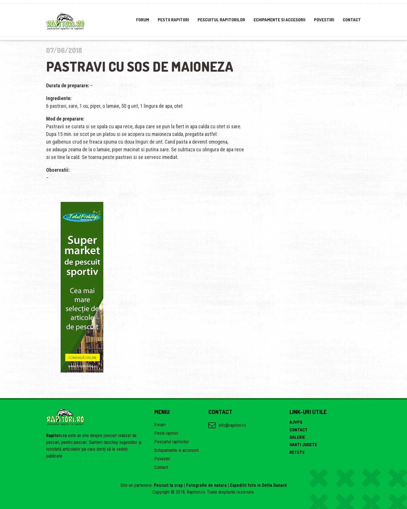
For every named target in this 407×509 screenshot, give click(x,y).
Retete (297, 452)
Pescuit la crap (168, 485)
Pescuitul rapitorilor (221, 19)
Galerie (297, 437)
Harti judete (303, 444)
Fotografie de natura (206, 485)
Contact (352, 19)
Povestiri (324, 19)
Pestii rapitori (173, 19)
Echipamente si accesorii (279, 19)
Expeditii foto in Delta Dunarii (258, 485)
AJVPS (295, 422)
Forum (142, 19)
